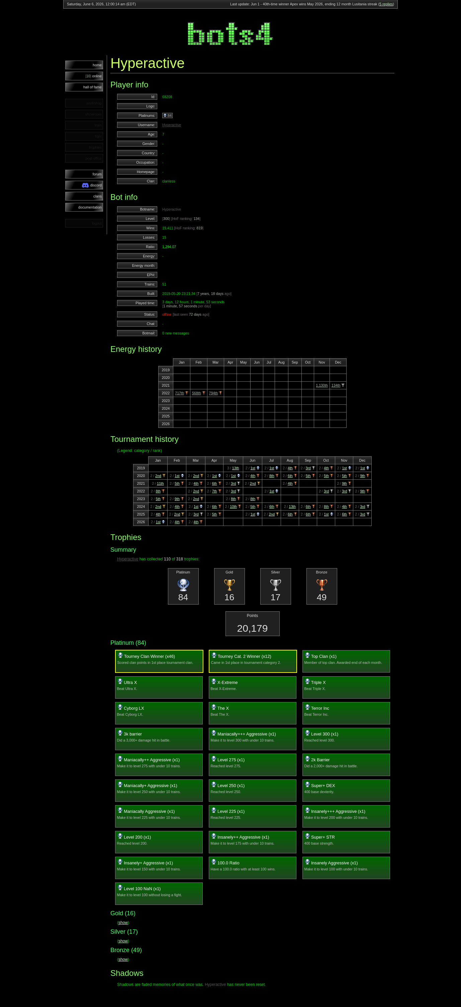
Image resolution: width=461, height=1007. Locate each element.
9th (362, 476)
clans (97, 196)
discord (92, 185)
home (97, 65)
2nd (158, 476)
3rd (308, 468)
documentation (90, 207)
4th (290, 468)
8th (271, 476)
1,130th (322, 385)
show (123, 922)
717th (179, 393)
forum (97, 174)
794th (213, 393)
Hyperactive (171, 125)
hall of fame (92, 87)
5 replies (386, 4)
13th (235, 468)
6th (290, 476)
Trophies (125, 537)
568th (196, 393)
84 (167, 115)
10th (233, 507)
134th (336, 385)
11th (160, 483)
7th (214, 491)
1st (253, 468)
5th (308, 476)
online (93, 76)
